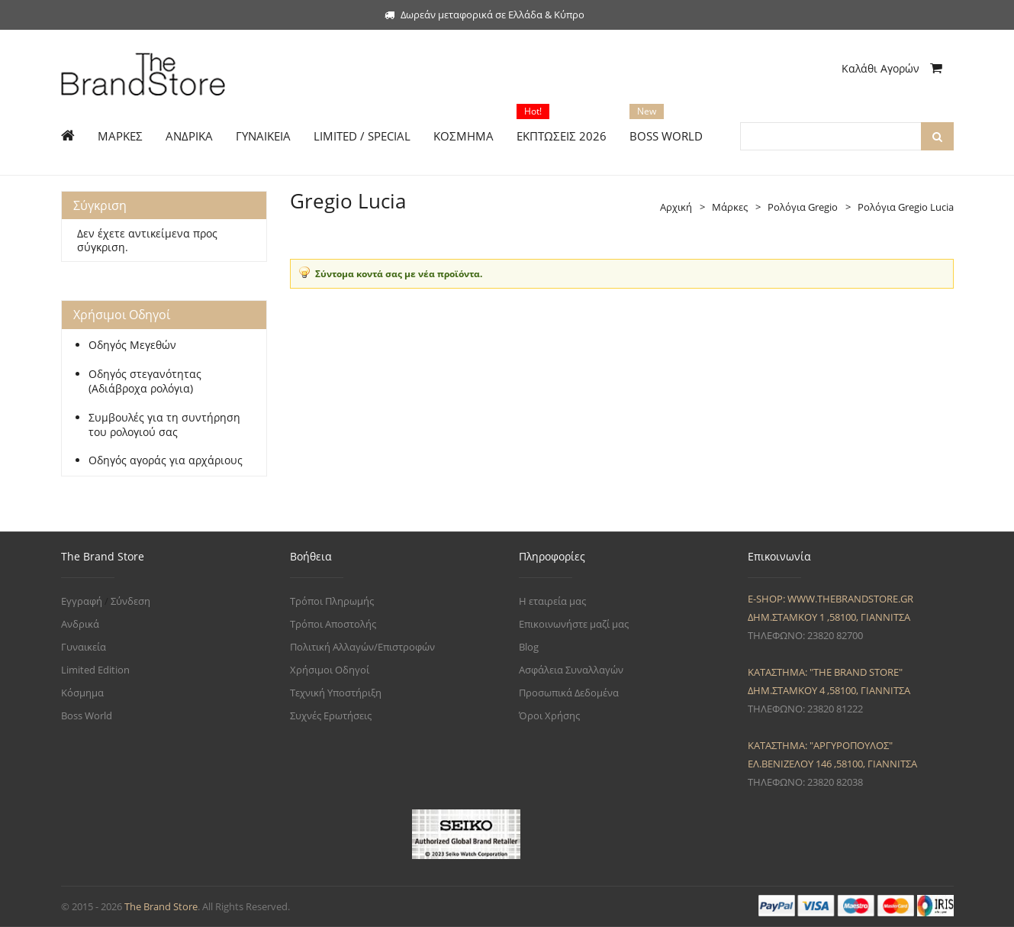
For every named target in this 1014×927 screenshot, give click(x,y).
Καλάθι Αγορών (892, 68)
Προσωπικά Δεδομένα (569, 692)
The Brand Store (161, 906)
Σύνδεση (130, 601)
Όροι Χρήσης (549, 715)
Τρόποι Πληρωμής (332, 601)
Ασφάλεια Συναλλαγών (571, 670)
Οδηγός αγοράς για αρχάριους (166, 460)
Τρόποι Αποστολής (333, 624)
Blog (529, 647)
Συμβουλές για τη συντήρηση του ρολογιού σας (164, 425)
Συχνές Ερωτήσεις (331, 715)
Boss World (86, 715)
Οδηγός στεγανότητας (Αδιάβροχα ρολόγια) (145, 381)
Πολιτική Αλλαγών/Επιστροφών (362, 647)
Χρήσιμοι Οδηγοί (329, 670)
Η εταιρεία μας (552, 601)
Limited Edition (95, 670)
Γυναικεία (83, 647)
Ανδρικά (80, 624)
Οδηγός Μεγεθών (132, 345)
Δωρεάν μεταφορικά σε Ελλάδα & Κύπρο (484, 14)
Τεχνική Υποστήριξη (335, 692)
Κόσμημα (82, 692)
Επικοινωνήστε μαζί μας (574, 624)
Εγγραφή (81, 601)
